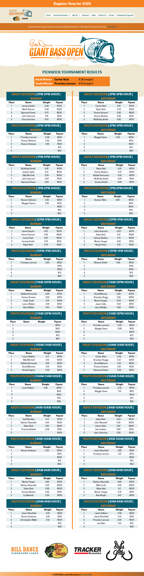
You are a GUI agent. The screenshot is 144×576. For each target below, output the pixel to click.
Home (43, 15)
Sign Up (73, 15)
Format (110, 15)
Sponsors (83, 15)
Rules (91, 15)
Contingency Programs (124, 15)
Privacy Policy (86, 573)
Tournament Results (57, 15)
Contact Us (100, 15)
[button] (57, 14)
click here (112, 25)
